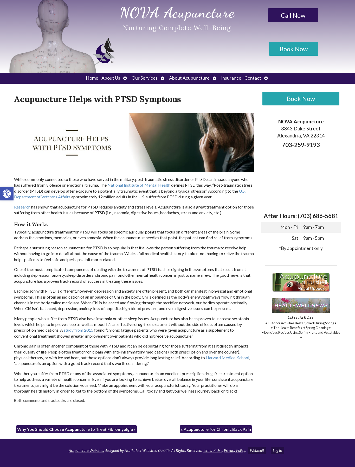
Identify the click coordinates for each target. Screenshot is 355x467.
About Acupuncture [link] (189, 78)
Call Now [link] (293, 15)
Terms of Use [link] (212, 450)
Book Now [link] (294, 49)
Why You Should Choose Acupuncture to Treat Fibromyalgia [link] (76, 429)
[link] (7, 193)
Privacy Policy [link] (234, 450)
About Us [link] (110, 78)
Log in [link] (277, 450)
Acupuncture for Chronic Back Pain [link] (216, 429)
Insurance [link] (231, 78)
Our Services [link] (145, 78)
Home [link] (92, 78)
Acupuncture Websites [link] (86, 450)
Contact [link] (252, 78)
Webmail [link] (257, 450)
